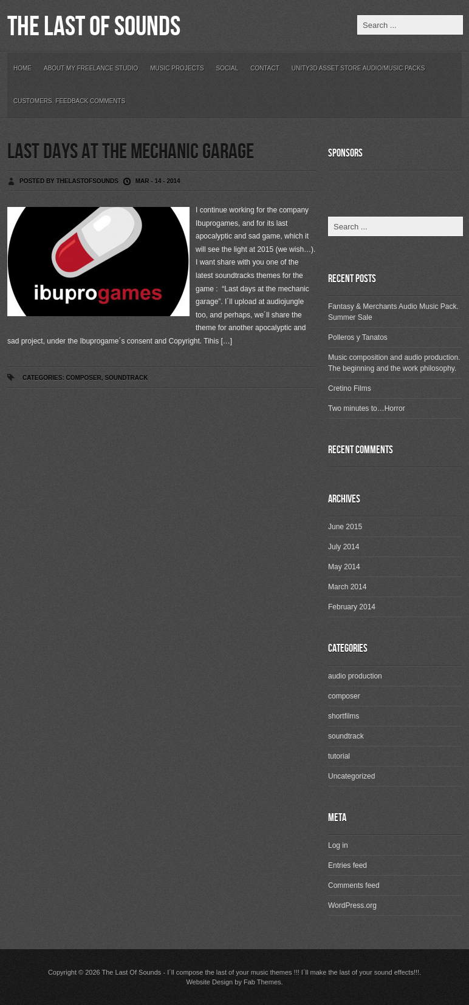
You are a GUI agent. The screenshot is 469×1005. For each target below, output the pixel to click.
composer (83, 377)
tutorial (339, 756)
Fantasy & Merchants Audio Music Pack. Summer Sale (393, 312)
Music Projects (177, 68)
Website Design (209, 982)
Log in (338, 845)
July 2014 (343, 547)
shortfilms (343, 716)
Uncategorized (351, 776)
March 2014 (347, 587)
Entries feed (347, 865)
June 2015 (345, 527)
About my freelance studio (91, 68)
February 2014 (351, 607)
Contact (264, 68)
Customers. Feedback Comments (69, 101)
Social (227, 68)
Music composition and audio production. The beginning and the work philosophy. (394, 363)
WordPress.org (352, 905)
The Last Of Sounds (93, 27)
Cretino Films (349, 388)
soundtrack (126, 377)
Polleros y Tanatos (358, 337)
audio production (355, 676)
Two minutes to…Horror (366, 408)
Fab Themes (262, 982)
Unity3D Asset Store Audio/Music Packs (358, 68)
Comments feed (354, 885)
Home (22, 68)
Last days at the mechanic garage (130, 152)
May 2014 (344, 567)
